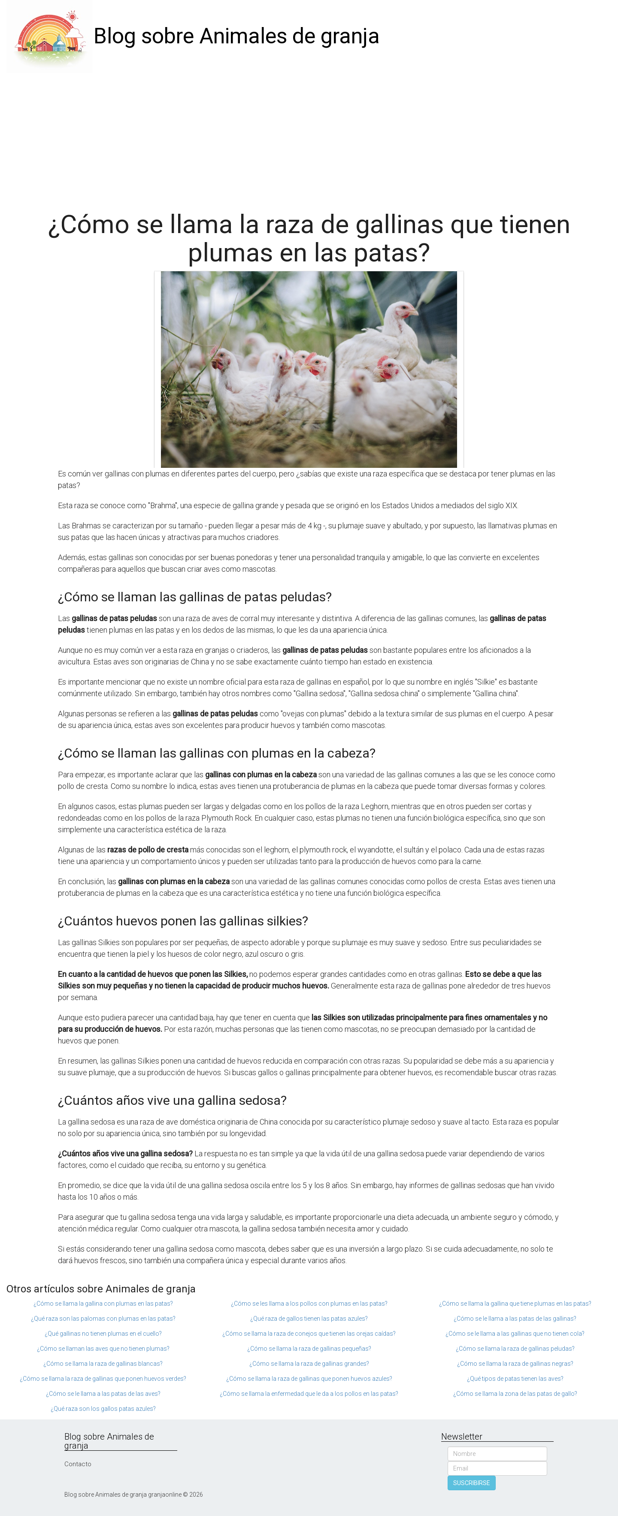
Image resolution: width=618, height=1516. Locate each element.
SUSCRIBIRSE (471, 1483)
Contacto (77, 1464)
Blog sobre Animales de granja (237, 36)
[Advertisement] (309, 137)
